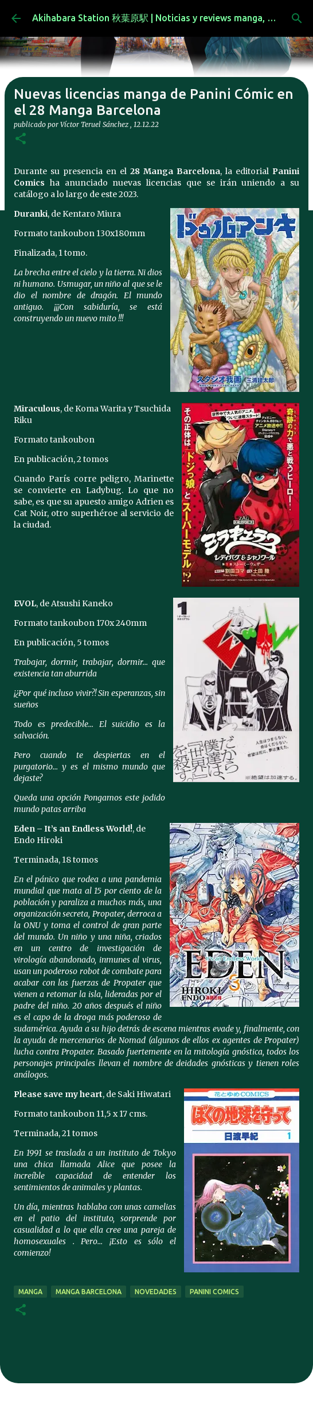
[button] (21, 139)
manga (30, 1291)
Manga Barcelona (89, 1291)
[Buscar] (297, 18)
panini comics (214, 1291)
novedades (156, 1291)
